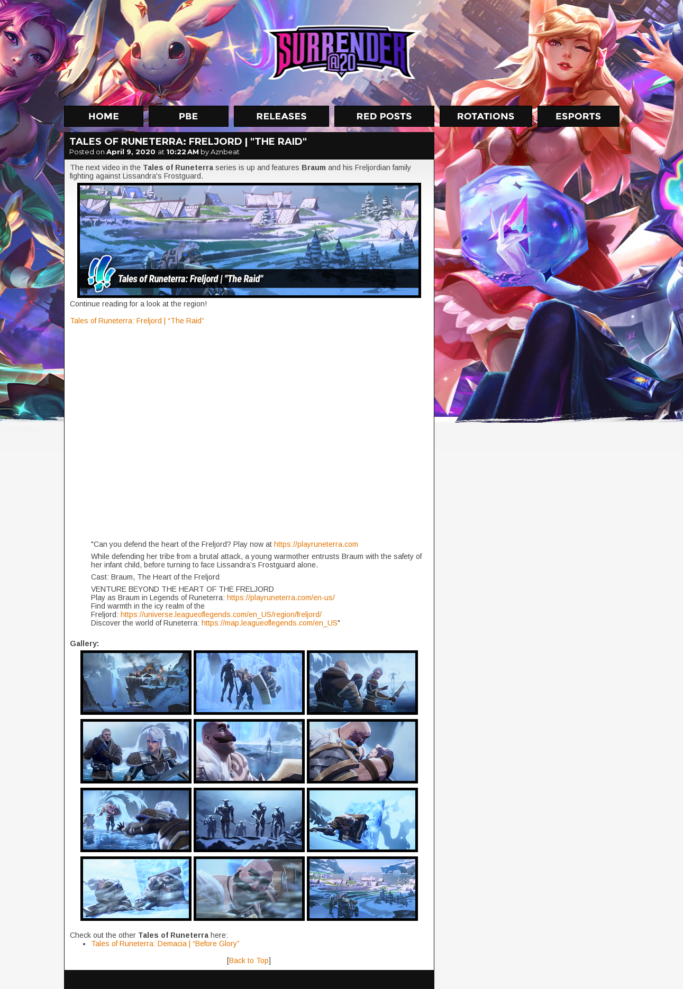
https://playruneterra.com (316, 544)
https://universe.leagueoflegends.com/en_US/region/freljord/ (221, 614)
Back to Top (249, 960)
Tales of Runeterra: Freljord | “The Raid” (137, 320)
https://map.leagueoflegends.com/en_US (270, 623)
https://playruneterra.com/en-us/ (281, 597)
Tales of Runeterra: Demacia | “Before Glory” (165, 943)
